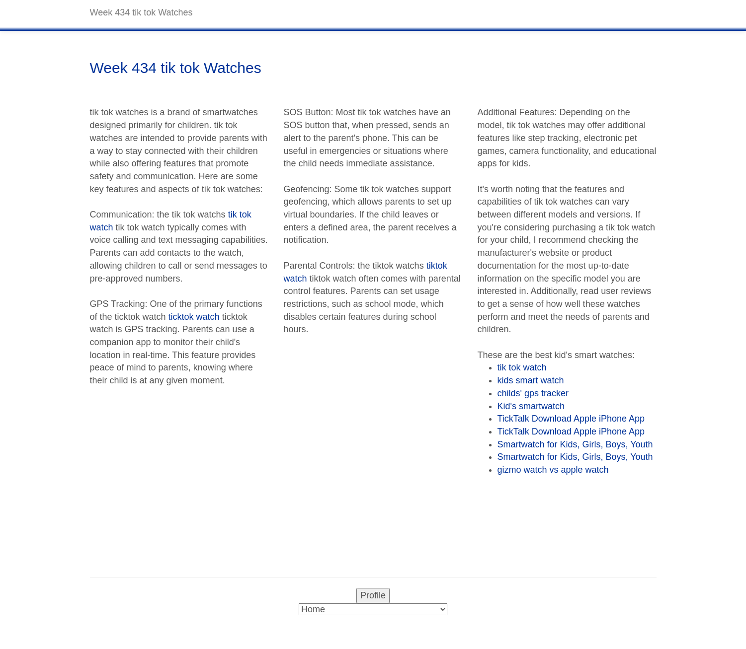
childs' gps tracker (533, 393)
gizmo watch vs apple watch (553, 470)
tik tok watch (522, 367)
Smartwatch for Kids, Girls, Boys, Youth (575, 444)
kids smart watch (530, 380)
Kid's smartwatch (531, 406)
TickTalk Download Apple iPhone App (571, 419)
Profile (373, 595)
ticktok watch (194, 317)
